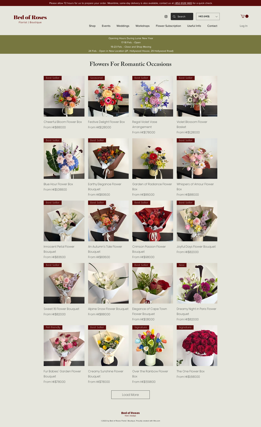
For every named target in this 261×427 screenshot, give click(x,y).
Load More (130, 394)
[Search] (182, 16)
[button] (208, 16)
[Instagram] (166, 16)
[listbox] (208, 16)
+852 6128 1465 (183, 3)
